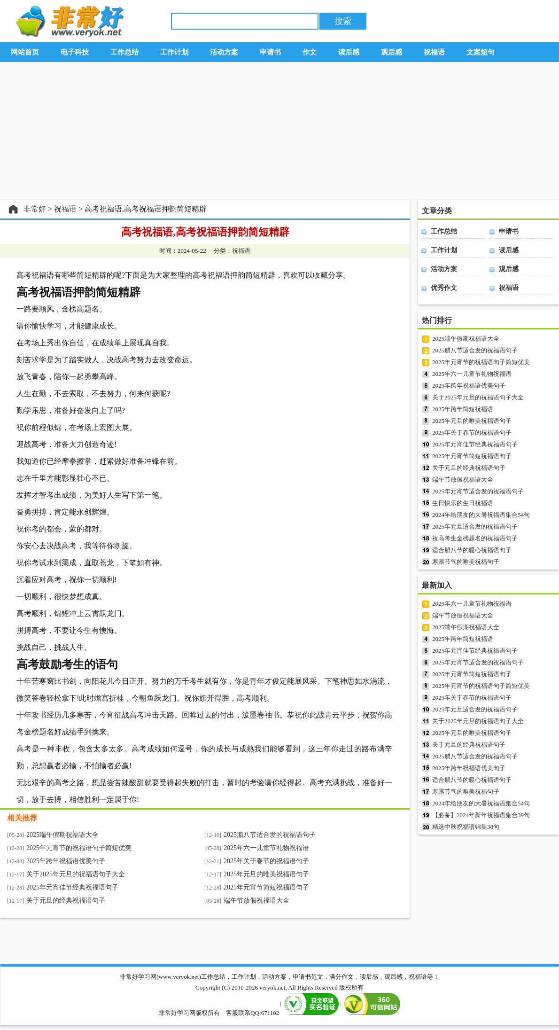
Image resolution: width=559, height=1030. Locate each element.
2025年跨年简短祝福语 (462, 409)
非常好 (34, 209)
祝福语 (65, 209)
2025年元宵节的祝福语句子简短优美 (79, 847)
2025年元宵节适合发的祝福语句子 (478, 491)
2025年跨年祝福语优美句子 (65, 861)
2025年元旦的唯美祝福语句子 (266, 874)
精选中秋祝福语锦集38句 (465, 826)
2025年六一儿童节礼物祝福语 (266, 847)
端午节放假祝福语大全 (256, 900)
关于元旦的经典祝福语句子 (65, 900)
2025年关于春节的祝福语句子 (266, 861)
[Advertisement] (279, 131)
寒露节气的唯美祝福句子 (465, 561)
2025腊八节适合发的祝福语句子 (270, 834)
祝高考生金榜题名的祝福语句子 (475, 538)
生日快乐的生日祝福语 (462, 503)
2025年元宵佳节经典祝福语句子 (72, 887)
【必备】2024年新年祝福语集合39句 (481, 815)
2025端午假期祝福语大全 (62, 834)
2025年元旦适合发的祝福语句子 (475, 526)
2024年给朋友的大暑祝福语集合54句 (481, 514)
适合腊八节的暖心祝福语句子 (472, 550)
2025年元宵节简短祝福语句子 (266, 887)
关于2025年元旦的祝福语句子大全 (75, 874)
